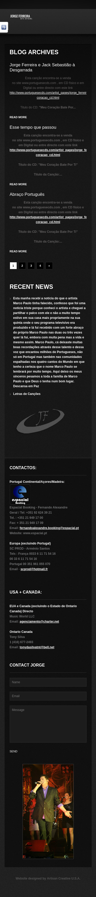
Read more (18, 117)
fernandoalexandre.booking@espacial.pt (49, 528)
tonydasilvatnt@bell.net (37, 647)
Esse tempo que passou (33, 127)
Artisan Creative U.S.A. (63, 878)
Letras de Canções (27, 394)
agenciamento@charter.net (39, 621)
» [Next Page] (49, 265)
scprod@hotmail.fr (34, 569)
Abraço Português (27, 194)
